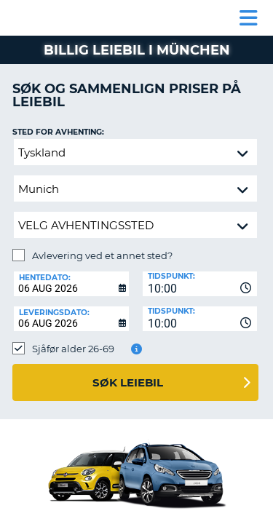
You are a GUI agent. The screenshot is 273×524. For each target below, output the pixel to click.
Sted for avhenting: (58, 132)
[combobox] (200, 283)
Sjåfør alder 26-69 (73, 348)
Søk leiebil (127, 382)
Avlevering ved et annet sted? (102, 255)
